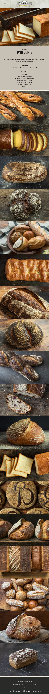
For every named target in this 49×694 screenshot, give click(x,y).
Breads (24, 49)
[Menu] (5, 4)
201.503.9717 (24, 682)
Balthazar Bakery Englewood (24, 4)
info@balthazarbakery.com (24, 685)
